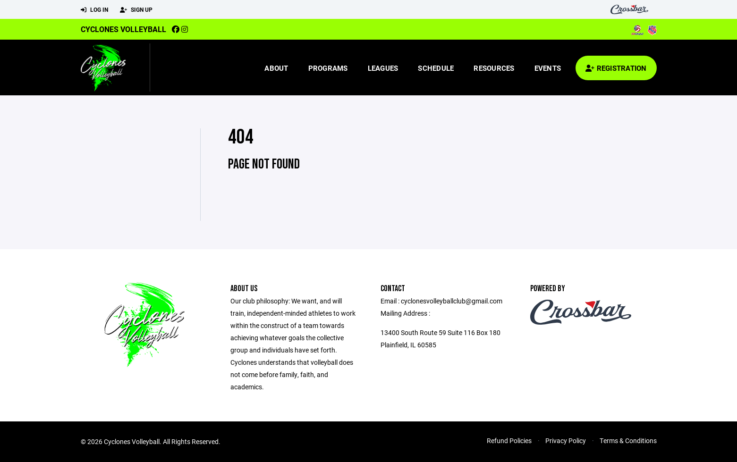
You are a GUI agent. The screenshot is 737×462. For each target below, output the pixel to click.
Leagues (383, 68)
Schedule (436, 68)
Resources (494, 68)
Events (547, 68)
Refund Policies (509, 440)
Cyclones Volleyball (123, 29)
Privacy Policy (565, 440)
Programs (328, 68)
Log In (94, 10)
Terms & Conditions (628, 440)
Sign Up (136, 10)
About (276, 68)
